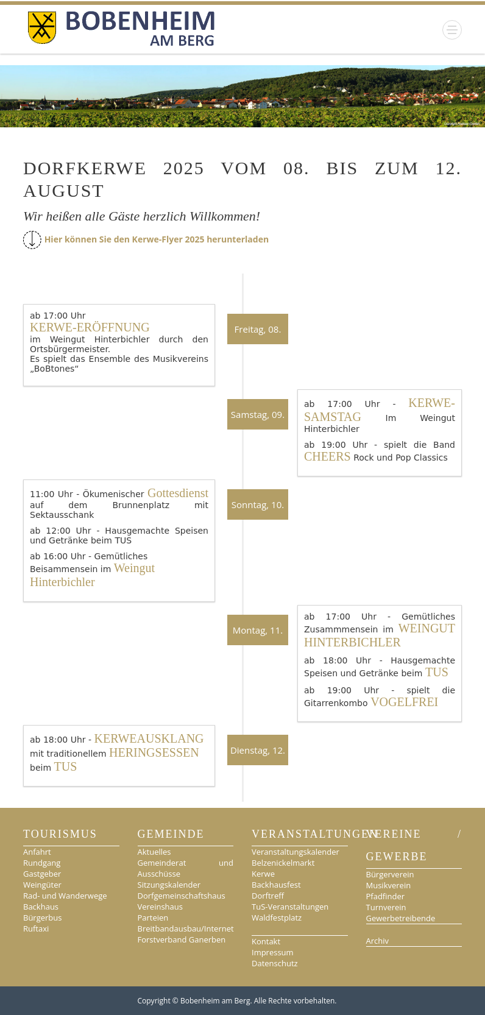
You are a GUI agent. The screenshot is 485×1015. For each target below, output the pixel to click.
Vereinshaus (160, 906)
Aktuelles (154, 851)
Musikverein (388, 885)
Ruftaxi (36, 928)
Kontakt (266, 941)
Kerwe (263, 873)
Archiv (377, 940)
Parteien (153, 917)
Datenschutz (275, 963)
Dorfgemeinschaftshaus (181, 895)
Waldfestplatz (277, 917)
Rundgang (41, 862)
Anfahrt (37, 851)
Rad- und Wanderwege (65, 895)
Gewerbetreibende (401, 918)
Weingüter (42, 884)
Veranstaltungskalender (295, 851)
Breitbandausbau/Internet (186, 928)
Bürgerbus (42, 917)
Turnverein (386, 907)
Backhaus (40, 906)
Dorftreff (268, 895)
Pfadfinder (385, 896)
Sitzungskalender (169, 884)
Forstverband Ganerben (182, 939)
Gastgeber (42, 873)
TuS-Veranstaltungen (290, 906)
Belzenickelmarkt (283, 862)
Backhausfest (276, 884)
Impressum (273, 952)
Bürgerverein (390, 874)
